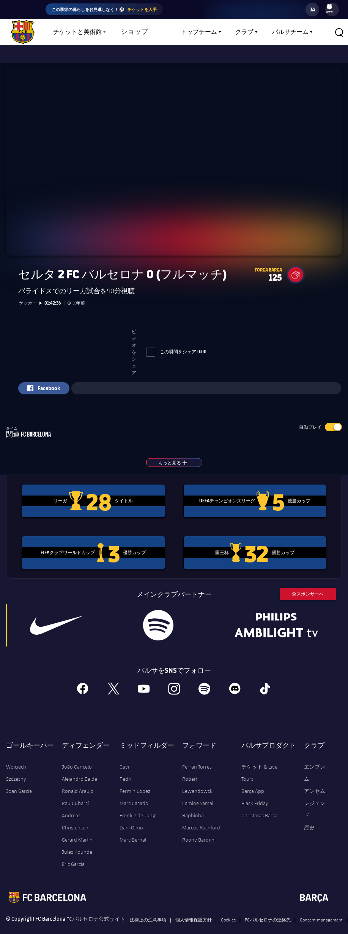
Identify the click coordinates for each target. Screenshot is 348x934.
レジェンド (314, 802)
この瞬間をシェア (176, 344)
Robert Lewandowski (198, 778)
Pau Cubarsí (75, 796)
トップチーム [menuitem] (199, 32)
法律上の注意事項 (148, 912)
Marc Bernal (133, 833)
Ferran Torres (197, 760)
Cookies (228, 912)
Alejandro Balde (79, 772)
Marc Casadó (134, 796)
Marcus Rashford (201, 821)
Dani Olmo (131, 821)
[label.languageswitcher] (312, 9)
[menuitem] (329, 7)
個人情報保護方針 (193, 912)
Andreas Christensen (75, 814)
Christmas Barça (259, 808)
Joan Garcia (19, 784)
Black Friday (254, 796)
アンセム (314, 784)
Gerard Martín (77, 833)
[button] (339, 32)
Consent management (321, 912)
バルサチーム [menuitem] (290, 32)
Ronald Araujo (78, 784)
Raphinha (193, 808)
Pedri (125, 772)
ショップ (133, 32)
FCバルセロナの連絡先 (268, 912)
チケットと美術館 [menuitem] (77, 32)
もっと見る (180, 456)
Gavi (124, 760)
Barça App (252, 784)
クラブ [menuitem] (244, 32)
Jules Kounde (77, 845)
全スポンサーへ (308, 587)
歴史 (309, 821)
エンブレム (314, 766)
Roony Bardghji (199, 833)
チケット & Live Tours (259, 766)
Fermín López (135, 784)
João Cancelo (77, 760)
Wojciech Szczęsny (16, 766)
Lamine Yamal (197, 796)
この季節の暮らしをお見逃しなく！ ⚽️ (104, 9)
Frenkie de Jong (137, 808)
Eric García (73, 857)
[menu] (332, 9)
